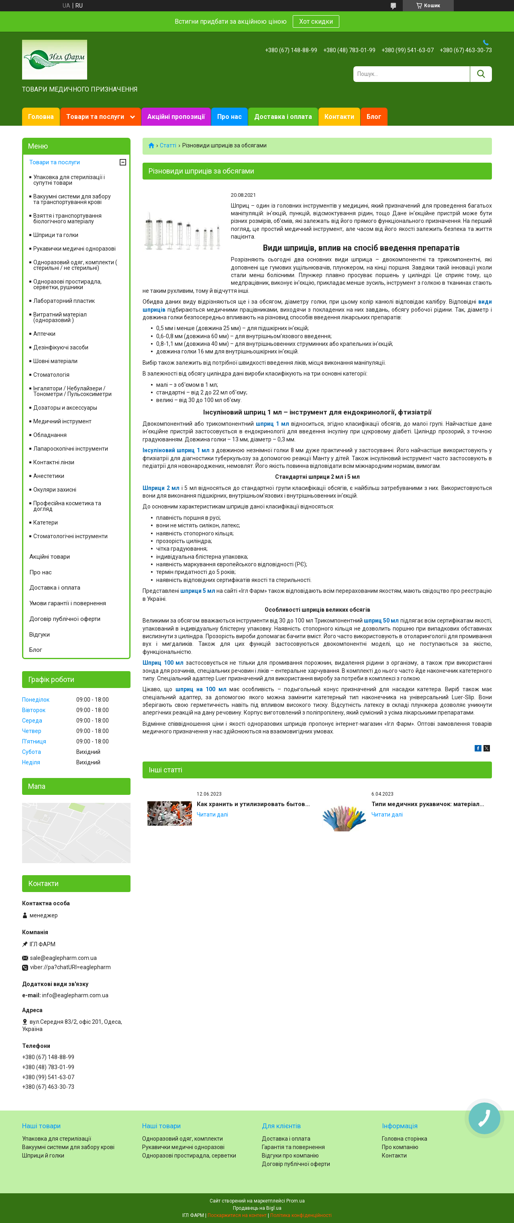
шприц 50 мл (381, 620)
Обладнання (50, 435)
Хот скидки (316, 21)
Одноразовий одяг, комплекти (182, 1138)
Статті (168, 145)
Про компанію (400, 1147)
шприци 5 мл (197, 591)
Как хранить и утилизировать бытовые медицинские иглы (254, 804)
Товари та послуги (95, 116)
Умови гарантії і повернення (67, 603)
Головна (41, 116)
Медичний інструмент (62, 421)
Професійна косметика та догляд (67, 506)
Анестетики (48, 476)
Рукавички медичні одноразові (74, 248)
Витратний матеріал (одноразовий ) (60, 317)
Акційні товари (49, 556)
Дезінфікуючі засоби (60, 347)
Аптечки (44, 334)
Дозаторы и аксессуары (65, 407)
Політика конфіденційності (301, 1215)
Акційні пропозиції (176, 116)
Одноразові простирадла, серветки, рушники (67, 284)
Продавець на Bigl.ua (257, 1208)
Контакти (339, 116)
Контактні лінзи (53, 462)
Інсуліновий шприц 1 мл (176, 450)
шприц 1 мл (272, 424)
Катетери (45, 522)
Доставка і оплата (283, 116)
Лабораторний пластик (64, 301)
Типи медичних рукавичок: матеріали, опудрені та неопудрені (429, 804)
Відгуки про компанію (290, 1155)
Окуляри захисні (54, 489)
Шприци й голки (43, 1155)
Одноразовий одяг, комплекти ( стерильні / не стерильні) (75, 265)
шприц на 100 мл (200, 689)
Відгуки (39, 634)
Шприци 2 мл (161, 488)
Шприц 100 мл (163, 662)
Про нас (229, 116)
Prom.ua (295, 1201)
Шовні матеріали (55, 361)
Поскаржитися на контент (237, 1215)
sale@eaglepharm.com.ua (63, 958)
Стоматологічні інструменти (70, 536)
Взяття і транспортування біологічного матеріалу (67, 218)
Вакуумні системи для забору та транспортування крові (72, 199)
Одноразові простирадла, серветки (189, 1155)
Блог (374, 116)
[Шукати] (481, 74)
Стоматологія (51, 375)
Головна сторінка (404, 1138)
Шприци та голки (55, 235)
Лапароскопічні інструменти (70, 448)
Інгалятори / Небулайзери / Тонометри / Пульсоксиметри (72, 391)
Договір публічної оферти (64, 619)
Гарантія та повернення (293, 1147)
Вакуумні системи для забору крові (68, 1147)
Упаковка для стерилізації (56, 1138)
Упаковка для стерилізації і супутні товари (69, 180)
